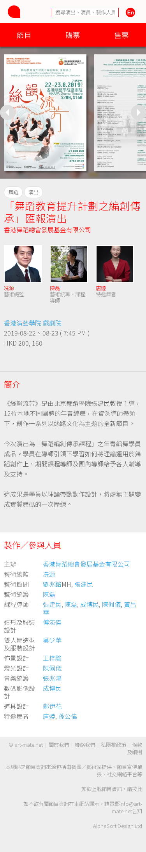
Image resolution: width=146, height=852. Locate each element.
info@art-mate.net (127, 807)
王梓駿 (52, 657)
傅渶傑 (52, 622)
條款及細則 (134, 748)
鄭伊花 (52, 706)
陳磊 (55, 288)
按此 (137, 789)
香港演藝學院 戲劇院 (33, 322)
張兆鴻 (52, 678)
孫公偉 (67, 716)
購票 (72, 35)
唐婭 (101, 288)
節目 (24, 35)
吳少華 (52, 640)
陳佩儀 (111, 604)
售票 (121, 35)
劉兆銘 (52, 584)
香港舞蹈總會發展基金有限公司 (47, 229)
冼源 (9, 288)
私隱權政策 (113, 744)
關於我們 (59, 744)
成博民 (89, 604)
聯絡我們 (85, 744)
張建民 (83, 584)
